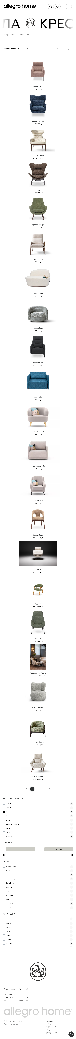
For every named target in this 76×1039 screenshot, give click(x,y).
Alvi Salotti (9, 870)
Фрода (38, 638)
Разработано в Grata (11, 1024)
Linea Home (10, 887)
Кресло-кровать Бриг (38, 466)
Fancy (8, 935)
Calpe (8, 927)
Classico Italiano (11, 875)
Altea (8, 919)
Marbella (9, 943)
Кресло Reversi (38, 707)
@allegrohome (54, 1027)
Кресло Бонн (38, 328)
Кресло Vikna (38, 87)
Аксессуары (10, 836)
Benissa (8, 923)
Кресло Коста (38, 432)
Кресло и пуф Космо (38, 673)
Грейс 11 (38, 604)
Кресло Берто (38, 742)
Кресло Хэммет (38, 776)
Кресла (8, 812)
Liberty (8, 939)
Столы (8, 820)
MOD (8, 891)
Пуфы (8, 832)
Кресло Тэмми (38, 259)
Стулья (8, 816)
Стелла (8, 907)
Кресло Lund (38, 190)
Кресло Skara (38, 535)
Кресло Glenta (38, 121)
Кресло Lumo (38, 294)
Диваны (8, 803)
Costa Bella (10, 883)
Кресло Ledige (38, 225)
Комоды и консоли (12, 824)
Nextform (9, 895)
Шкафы (8, 828)
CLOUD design (11, 879)
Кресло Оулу (38, 501)
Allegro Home (11, 866)
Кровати (9, 808)
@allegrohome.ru (52, 1024)
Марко (38, 569)
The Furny (9, 903)
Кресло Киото (38, 156)
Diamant (9, 931)
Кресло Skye (38, 397)
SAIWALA (9, 899)
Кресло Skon (38, 363)
